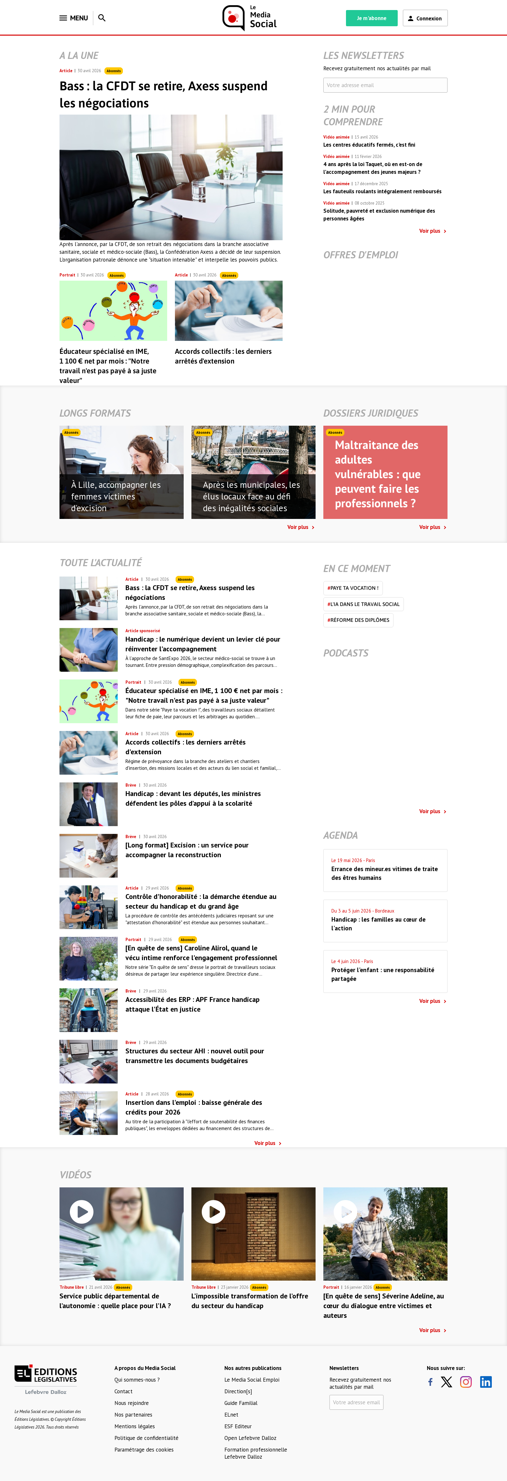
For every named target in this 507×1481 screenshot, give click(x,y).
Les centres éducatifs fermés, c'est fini (369, 144)
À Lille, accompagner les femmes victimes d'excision (116, 496)
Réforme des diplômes (358, 620)
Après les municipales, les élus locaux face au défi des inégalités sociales (251, 496)
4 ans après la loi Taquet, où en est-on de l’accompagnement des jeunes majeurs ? (372, 168)
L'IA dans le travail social (364, 604)
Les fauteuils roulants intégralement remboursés (382, 191)
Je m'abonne (371, 18)
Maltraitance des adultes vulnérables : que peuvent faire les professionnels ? (378, 473)
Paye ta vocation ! (353, 588)
